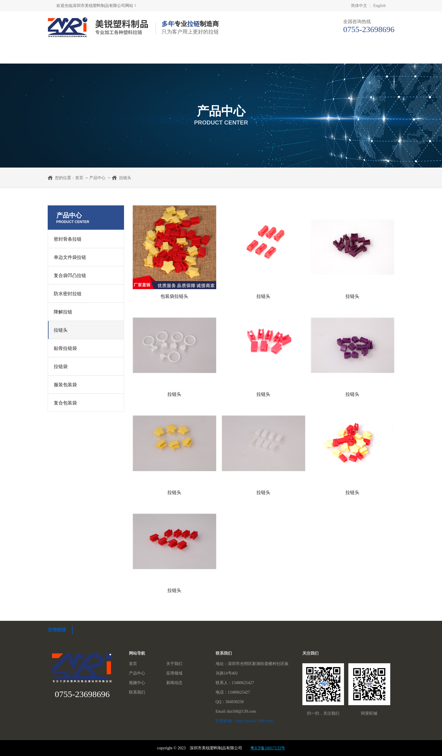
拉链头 (61, 330)
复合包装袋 (65, 402)
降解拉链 (63, 311)
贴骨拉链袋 (65, 348)
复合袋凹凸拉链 (70, 275)
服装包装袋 (65, 384)
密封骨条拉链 (68, 239)
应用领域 (221, 54)
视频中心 (270, 54)
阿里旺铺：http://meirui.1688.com (244, 721)
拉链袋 (61, 366)
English (379, 6)
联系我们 (369, 54)
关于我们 (122, 54)
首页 (70, 54)
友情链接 (57, 629)
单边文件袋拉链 (70, 257)
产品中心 (171, 54)
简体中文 (359, 6)
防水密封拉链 (68, 293)
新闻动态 (320, 54)
